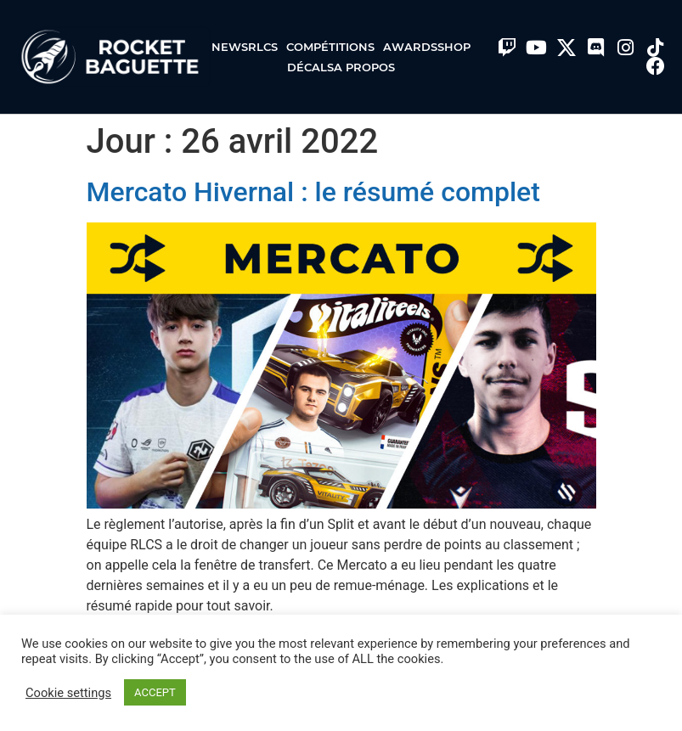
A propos (364, 67)
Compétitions (334, 46)
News (229, 46)
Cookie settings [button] (68, 692)
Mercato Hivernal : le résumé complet (313, 192)
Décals (310, 67)
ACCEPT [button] (155, 692)
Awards (410, 46)
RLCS (267, 46)
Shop (454, 46)
